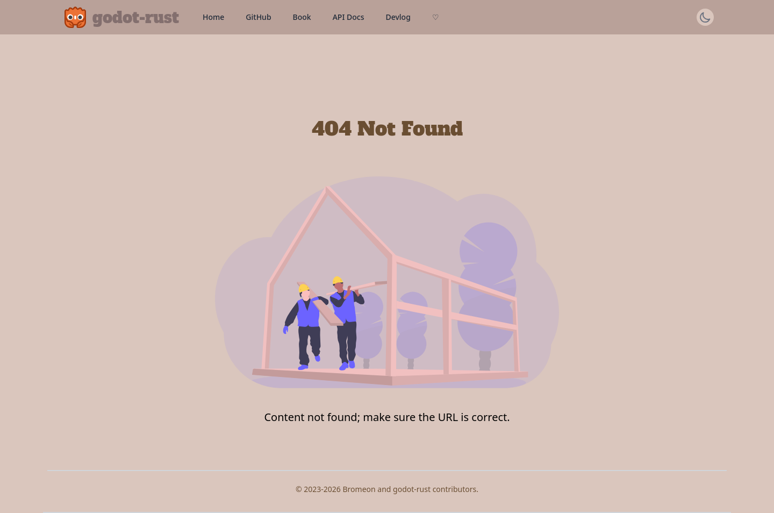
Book (302, 17)
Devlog (397, 17)
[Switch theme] (705, 17)
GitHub (258, 17)
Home (213, 17)
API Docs (348, 17)
